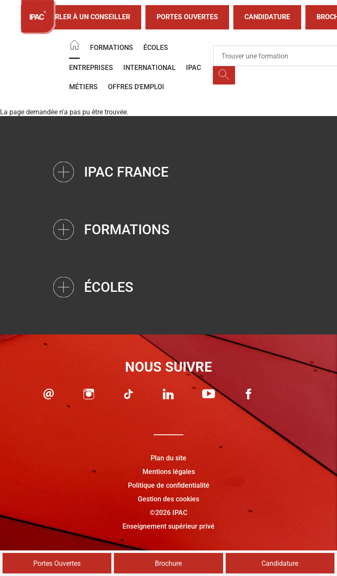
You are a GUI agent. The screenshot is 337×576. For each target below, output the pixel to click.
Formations (111, 48)
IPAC (193, 68)
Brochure (168, 563)
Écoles (155, 48)
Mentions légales (168, 472)
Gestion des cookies (168, 499)
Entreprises (91, 68)
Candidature (267, 17)
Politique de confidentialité (168, 485)
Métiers (83, 87)
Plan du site (168, 458)
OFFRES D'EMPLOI (136, 87)
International (149, 68)
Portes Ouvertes (187, 17)
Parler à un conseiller (81, 17)
